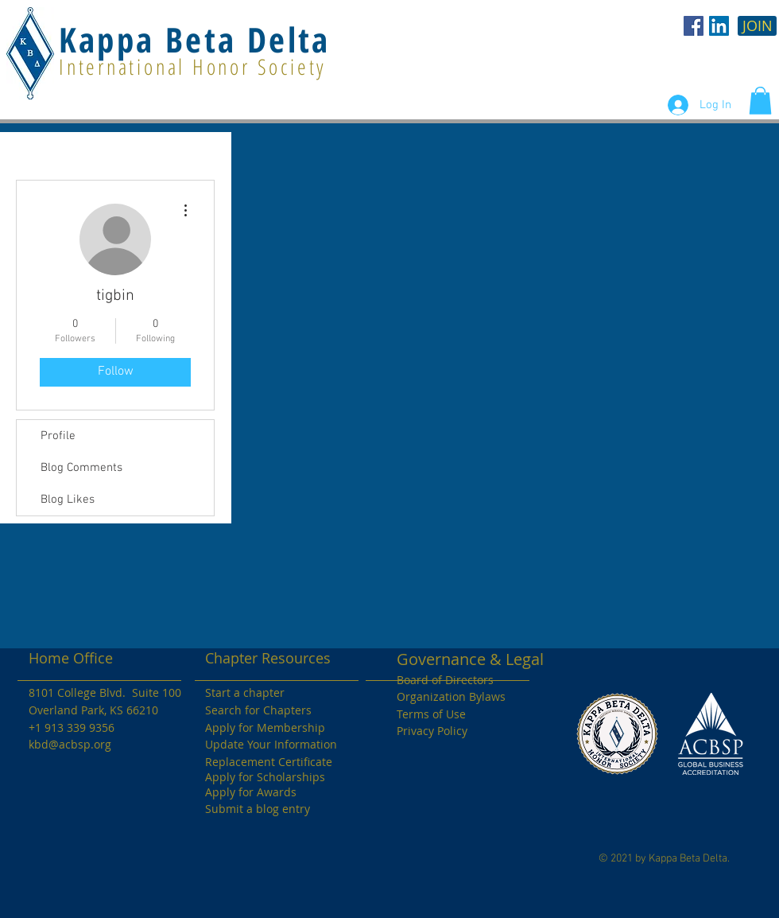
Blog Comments (81, 468)
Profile (58, 436)
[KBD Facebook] (693, 26)
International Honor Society (193, 66)
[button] (760, 101)
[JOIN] (757, 26)
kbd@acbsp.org (70, 744)
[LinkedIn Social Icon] (719, 26)
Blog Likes (68, 499)
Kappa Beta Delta (194, 39)
